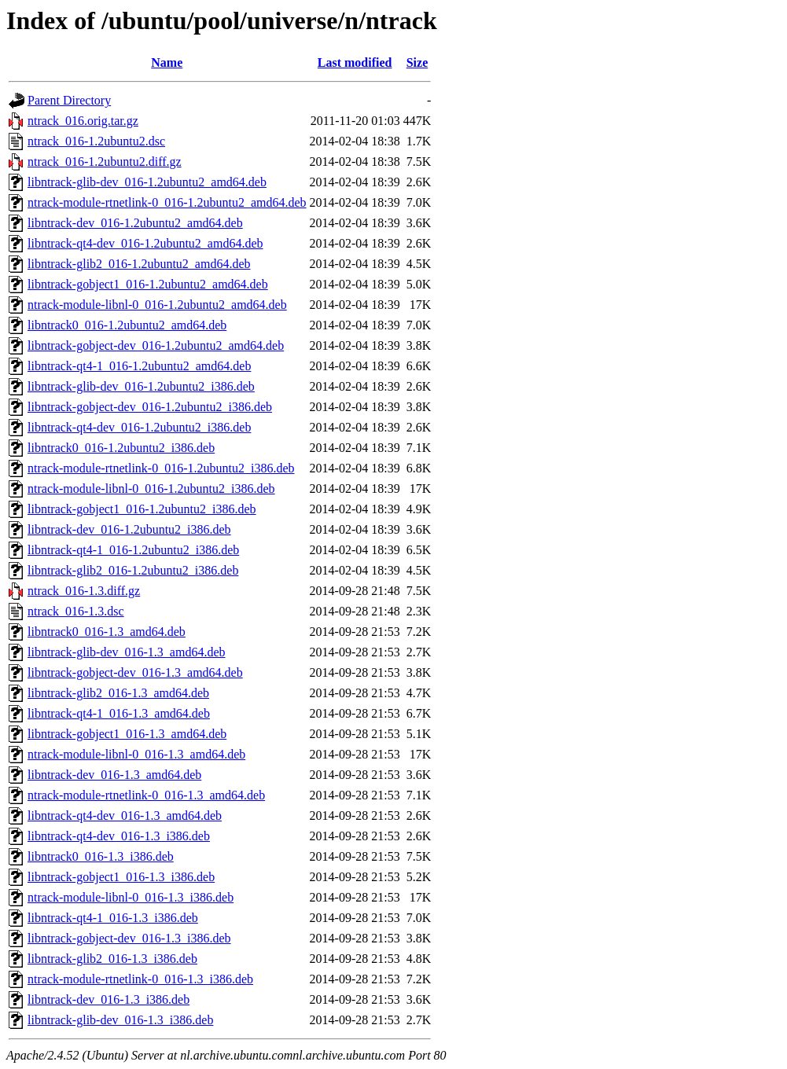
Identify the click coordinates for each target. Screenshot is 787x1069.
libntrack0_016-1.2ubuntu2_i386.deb (121, 447)
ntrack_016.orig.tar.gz (83, 120)
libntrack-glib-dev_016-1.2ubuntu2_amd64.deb (147, 182)
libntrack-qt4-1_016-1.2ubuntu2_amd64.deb (139, 366)
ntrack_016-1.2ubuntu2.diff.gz (105, 161)
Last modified (355, 62)
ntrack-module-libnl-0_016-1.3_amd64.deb (136, 754)
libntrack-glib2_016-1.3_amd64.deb (118, 693)
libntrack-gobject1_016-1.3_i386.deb (121, 876)
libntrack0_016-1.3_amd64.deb (107, 631)
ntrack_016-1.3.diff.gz (84, 590)
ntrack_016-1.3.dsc (76, 611)
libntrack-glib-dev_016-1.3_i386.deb (120, 1020)
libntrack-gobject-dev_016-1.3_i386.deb (129, 938)
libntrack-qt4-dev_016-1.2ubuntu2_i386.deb (139, 427)
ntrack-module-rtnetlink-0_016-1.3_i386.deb (140, 979)
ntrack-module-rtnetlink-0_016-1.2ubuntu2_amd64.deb (167, 202)
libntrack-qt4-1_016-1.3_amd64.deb (119, 713)
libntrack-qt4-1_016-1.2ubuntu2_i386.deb (133, 550)
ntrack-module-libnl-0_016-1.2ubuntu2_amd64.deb (157, 304)
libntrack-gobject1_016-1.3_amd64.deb (127, 733)
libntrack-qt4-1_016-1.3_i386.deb (113, 917)
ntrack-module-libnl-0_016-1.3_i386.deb (131, 897)
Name (166, 62)
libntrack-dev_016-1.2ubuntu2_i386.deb (129, 529)
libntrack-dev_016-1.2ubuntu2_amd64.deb (135, 223)
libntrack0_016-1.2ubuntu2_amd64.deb (127, 325)
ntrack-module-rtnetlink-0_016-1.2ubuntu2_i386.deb (161, 468)
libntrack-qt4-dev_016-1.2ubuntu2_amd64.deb (145, 243)
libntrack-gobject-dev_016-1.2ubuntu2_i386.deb (150, 406)
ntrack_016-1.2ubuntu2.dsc (96, 141)
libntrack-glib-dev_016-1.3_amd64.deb (127, 652)
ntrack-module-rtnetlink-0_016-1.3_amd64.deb (146, 795)
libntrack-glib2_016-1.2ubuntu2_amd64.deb (139, 263)
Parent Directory (69, 100)
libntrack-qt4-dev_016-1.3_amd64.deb (125, 815)
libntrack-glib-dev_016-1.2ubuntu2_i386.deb (141, 386)
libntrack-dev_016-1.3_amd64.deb (114, 774)
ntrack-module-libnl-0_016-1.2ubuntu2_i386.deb (151, 488)
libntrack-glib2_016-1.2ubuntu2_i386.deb (133, 570)
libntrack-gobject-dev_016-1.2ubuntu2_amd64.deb (156, 345)
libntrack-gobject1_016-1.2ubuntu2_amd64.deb (148, 284)
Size (417, 62)
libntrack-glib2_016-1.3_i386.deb (112, 958)
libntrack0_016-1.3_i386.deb (101, 856)
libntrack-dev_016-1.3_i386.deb (108, 999)
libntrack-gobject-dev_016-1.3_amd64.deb (135, 672)
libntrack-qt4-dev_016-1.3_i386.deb (119, 836)
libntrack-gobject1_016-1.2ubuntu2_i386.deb (142, 509)
